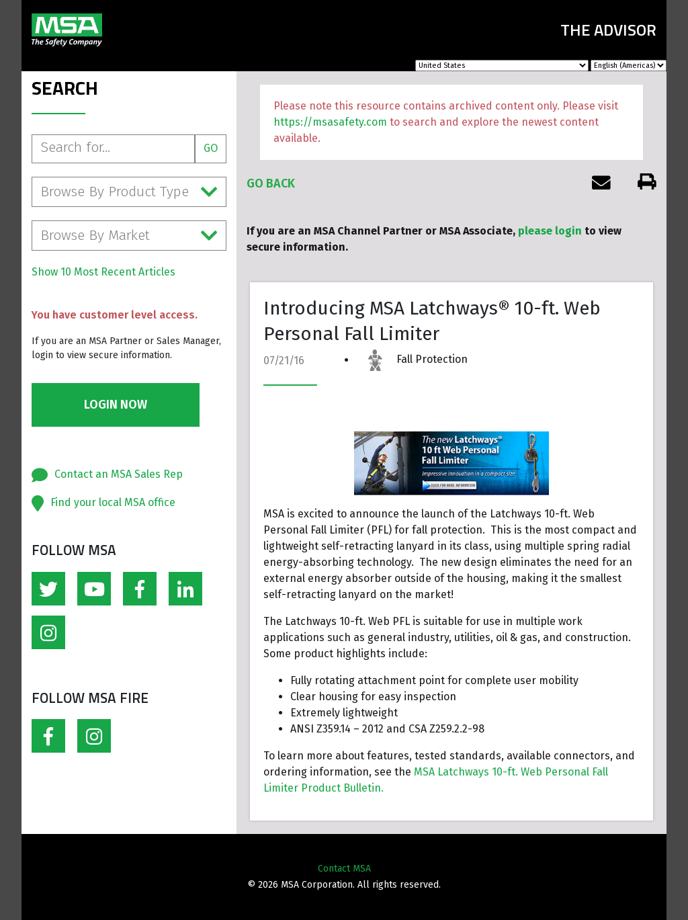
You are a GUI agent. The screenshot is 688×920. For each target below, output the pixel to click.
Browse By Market (129, 235)
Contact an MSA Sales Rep (118, 474)
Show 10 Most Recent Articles (103, 271)
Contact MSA (344, 868)
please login (550, 230)
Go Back (271, 183)
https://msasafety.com (330, 122)
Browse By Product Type (129, 191)
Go (211, 148)
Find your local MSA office (112, 502)
